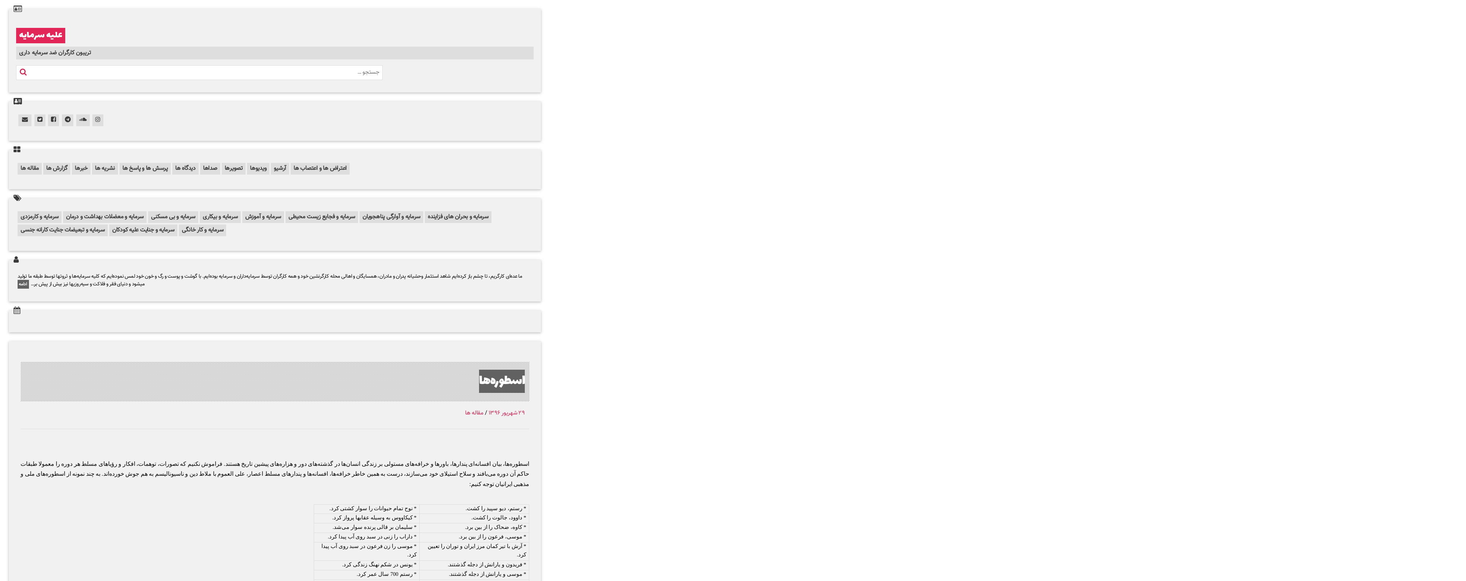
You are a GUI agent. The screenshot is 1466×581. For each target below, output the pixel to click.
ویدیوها (258, 168)
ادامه (23, 284)
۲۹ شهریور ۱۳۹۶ (507, 413)
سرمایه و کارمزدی (40, 217)
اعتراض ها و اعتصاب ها (320, 168)
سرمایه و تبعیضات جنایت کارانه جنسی (63, 230)
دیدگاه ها (185, 168)
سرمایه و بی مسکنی (173, 217)
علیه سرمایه (40, 35)
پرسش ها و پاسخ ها (145, 168)
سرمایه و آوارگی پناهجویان (391, 217)
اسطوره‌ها (502, 381)
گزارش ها (56, 168)
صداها (210, 168)
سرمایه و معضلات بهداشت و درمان (105, 217)
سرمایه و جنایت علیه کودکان (143, 230)
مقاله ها (30, 168)
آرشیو (280, 168)
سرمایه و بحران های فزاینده (458, 217)
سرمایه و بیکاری (220, 217)
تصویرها (234, 168)
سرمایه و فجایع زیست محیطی (321, 217)
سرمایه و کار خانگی (203, 230)
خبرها (81, 168)
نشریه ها (105, 168)
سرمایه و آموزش (263, 217)
